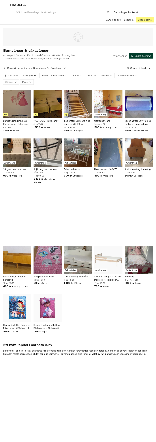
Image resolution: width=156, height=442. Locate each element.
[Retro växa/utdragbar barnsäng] (17, 260)
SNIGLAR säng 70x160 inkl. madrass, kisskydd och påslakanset (108, 278)
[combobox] (63, 12)
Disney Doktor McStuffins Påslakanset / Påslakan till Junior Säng (47, 327)
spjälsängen (26, 354)
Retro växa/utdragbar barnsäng (14, 278)
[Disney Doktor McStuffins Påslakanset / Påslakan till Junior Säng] (48, 308)
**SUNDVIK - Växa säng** (47, 121)
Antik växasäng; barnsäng (138, 169)
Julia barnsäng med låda (76, 276)
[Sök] (108, 12)
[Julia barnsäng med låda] (78, 260)
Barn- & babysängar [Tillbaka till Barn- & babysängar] (18, 68)
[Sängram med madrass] (17, 152)
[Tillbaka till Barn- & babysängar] (4, 68)
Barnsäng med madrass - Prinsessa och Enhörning (15, 122)
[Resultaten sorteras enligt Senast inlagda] (139, 68)
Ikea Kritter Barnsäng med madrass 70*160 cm (77, 122)
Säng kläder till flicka (44, 276)
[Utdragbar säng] (108, 104)
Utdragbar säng (102, 121)
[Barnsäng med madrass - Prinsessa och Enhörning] (17, 104)
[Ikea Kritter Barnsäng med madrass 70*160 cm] (78, 104)
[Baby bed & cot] (78, 152)
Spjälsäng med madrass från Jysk (45, 171)
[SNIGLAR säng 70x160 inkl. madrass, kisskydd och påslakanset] (108, 260)
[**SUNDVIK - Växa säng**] (48, 104)
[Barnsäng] (139, 260)
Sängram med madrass (14, 169)
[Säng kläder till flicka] (48, 260)
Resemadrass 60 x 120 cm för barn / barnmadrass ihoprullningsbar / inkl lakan (138, 123)
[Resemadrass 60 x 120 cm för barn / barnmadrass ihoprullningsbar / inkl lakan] (139, 104)
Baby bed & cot (72, 169)
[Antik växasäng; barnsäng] (139, 152)
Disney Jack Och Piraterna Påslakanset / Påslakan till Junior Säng (16, 327)
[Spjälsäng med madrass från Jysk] (48, 152)
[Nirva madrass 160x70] (108, 152)
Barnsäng (129, 276)
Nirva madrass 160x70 (105, 169)
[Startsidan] (18, 4)
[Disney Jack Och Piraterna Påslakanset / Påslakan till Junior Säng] (17, 308)
